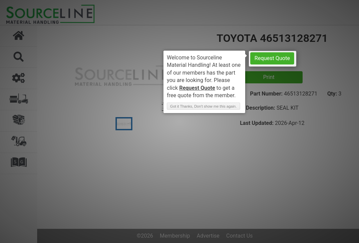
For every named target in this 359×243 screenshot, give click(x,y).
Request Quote (272, 58)
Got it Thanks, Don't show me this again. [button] (203, 106)
